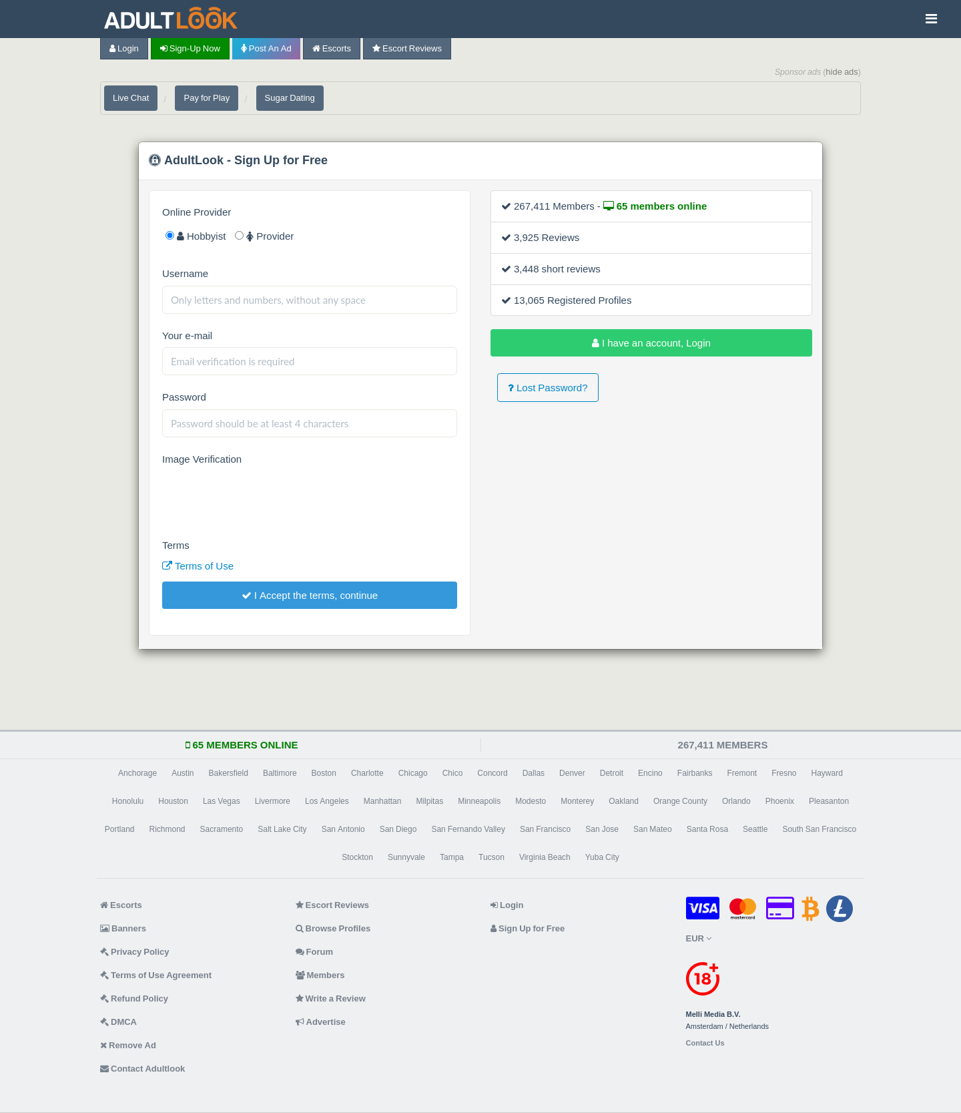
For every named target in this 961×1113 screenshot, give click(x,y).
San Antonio (343, 829)
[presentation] (263, 497)
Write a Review (331, 998)
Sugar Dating (290, 97)
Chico (452, 773)
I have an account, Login (651, 343)
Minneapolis (479, 801)
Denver (572, 773)
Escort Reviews (407, 48)
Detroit (611, 773)
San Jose (602, 829)
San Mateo (652, 829)
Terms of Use (198, 566)
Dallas (534, 773)
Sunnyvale (406, 857)
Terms (176, 545)
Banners (123, 928)
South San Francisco (819, 829)
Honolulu (127, 801)
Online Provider (196, 212)
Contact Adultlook (142, 1068)
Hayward (827, 773)
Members (320, 975)
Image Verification (202, 459)
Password (184, 397)
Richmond (167, 829)
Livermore (272, 801)
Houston (173, 801)
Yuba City (602, 857)
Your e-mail (187, 335)
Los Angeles (327, 801)
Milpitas (429, 801)
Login (124, 48)
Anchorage (137, 773)
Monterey (577, 801)
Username (185, 273)
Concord (492, 773)
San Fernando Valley (468, 829)
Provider (264, 236)
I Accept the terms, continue (310, 595)
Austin (183, 773)
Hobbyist (196, 236)
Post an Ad (266, 48)
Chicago (413, 773)
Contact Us (705, 1043)
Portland (120, 829)
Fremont (742, 773)
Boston (324, 773)
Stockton (357, 857)
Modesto (530, 801)
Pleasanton (829, 801)
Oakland (624, 801)
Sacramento (222, 829)
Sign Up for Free (528, 928)
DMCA (118, 1022)
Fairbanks (695, 773)
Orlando (736, 801)
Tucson (491, 857)
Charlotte (367, 773)
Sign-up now (190, 48)
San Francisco (545, 829)
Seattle (755, 829)
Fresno (783, 773)
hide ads (842, 71)
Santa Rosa (707, 829)
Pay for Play (207, 97)
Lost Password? (548, 388)
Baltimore (280, 773)
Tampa (452, 857)
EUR (698, 938)
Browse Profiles (333, 928)
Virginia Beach (545, 857)
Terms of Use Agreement (156, 975)
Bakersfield (228, 773)
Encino (650, 773)
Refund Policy (134, 998)
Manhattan (383, 801)
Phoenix (779, 801)
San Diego (398, 829)
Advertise (321, 1022)
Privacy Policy (135, 951)
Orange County (680, 801)
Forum (314, 951)
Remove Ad (128, 1045)
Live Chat (131, 97)
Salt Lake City (282, 829)
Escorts (331, 48)
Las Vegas (221, 801)
